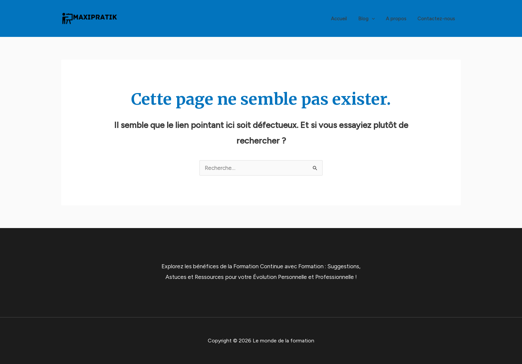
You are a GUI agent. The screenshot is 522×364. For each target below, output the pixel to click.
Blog (369, 18)
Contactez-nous (437, 19)
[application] (374, 18)
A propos (398, 19)
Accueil (343, 19)
